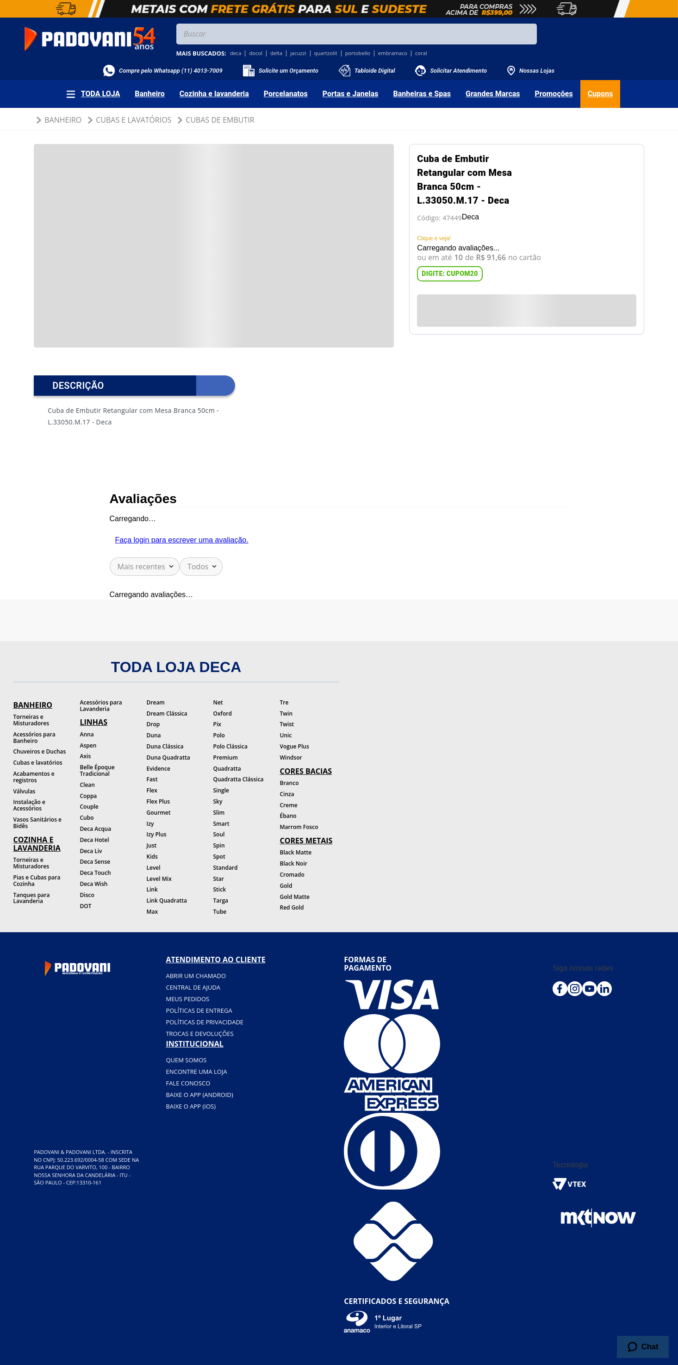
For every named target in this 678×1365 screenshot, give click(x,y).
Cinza (287, 794)
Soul (219, 834)
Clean (87, 785)
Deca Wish (94, 884)
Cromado (292, 875)
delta (276, 53)
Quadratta (227, 769)
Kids (152, 856)
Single (221, 790)
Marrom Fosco (299, 827)
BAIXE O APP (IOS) (191, 1106)
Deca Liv (91, 851)
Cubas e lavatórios (37, 763)
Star (218, 879)
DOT (86, 906)
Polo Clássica (230, 746)
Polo (219, 735)
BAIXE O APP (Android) (199, 1095)
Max (152, 912)
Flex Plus (158, 801)
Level (154, 868)
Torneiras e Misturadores (31, 720)
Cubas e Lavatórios (133, 120)
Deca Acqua (96, 829)
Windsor (291, 757)
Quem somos (186, 1060)
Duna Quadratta (168, 757)
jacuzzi (298, 53)
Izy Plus (157, 834)
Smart (221, 824)
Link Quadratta (167, 900)
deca (236, 53)
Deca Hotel (94, 840)
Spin (219, 845)
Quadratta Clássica (238, 779)
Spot (219, 856)
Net (218, 702)
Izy (150, 824)
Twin (286, 713)
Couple (89, 806)
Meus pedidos (187, 999)
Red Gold (292, 907)
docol (255, 53)
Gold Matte (295, 897)
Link (152, 889)
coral (421, 53)
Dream (156, 702)
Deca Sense (95, 862)
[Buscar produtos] (527, 34)
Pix (217, 724)
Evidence (158, 769)
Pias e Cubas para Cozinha (37, 880)
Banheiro (62, 120)
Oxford (222, 713)
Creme (289, 805)
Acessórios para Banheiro (34, 737)
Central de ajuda (193, 987)
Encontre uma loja (196, 1071)
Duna (154, 735)
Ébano (288, 816)
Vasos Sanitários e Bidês (37, 823)
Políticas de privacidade (204, 1022)
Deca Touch (95, 873)
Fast (152, 779)
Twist (287, 724)
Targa (221, 900)
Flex (152, 790)
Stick (219, 889)
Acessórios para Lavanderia (101, 705)
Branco (289, 783)
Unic (286, 735)
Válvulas (24, 791)
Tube (220, 912)
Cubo (87, 818)
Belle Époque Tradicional (97, 770)
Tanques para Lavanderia (31, 898)
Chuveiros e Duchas (39, 751)
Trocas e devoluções (199, 1033)
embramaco (392, 53)
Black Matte (296, 852)
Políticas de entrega (199, 1010)
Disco (87, 895)
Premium (225, 757)
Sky (218, 801)
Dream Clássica (167, 713)
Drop (153, 724)
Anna (87, 734)
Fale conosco (188, 1083)
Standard (225, 868)
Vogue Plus (294, 746)
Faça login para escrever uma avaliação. (182, 540)
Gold (286, 886)
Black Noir (293, 863)
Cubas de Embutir (220, 120)
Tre (284, 702)
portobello (357, 53)
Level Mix (159, 879)
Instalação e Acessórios (29, 805)
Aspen (88, 745)
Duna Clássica (165, 746)
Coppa (88, 796)
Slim (219, 813)
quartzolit (325, 53)
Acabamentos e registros (34, 777)
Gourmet (159, 813)
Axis (85, 756)
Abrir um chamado (196, 976)
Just (152, 845)
